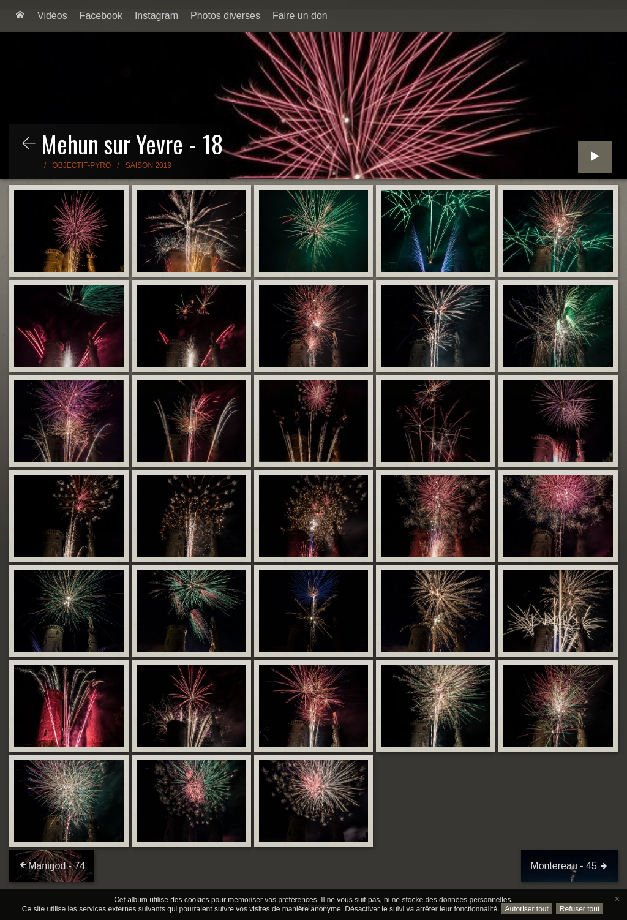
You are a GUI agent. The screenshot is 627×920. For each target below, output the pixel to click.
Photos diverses (225, 15)
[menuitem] (20, 16)
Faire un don (300, 15)
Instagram (156, 15)
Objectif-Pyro (81, 165)
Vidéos (52, 15)
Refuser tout (579, 909)
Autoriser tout (526, 909)
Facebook (101, 15)
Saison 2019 (148, 165)
